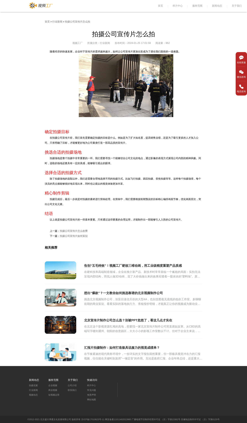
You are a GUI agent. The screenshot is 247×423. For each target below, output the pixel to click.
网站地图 (91, 399)
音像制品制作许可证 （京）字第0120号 (200, 419)
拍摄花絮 (33, 385)
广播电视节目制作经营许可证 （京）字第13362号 (156, 419)
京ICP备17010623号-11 (92, 419)
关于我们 (237, 5)
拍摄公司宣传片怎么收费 (74, 231)
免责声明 (91, 395)
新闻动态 (217, 5)
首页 (160, 5)
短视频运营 (53, 395)
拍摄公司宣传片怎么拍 (77, 21)
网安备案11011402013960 (118, 419)
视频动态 (33, 395)
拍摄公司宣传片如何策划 (74, 236)
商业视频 (52, 390)
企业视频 (52, 385)
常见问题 (91, 390)
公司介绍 (72, 385)
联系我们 (72, 390)
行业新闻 (57, 21)
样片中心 (178, 5)
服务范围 (197, 5)
